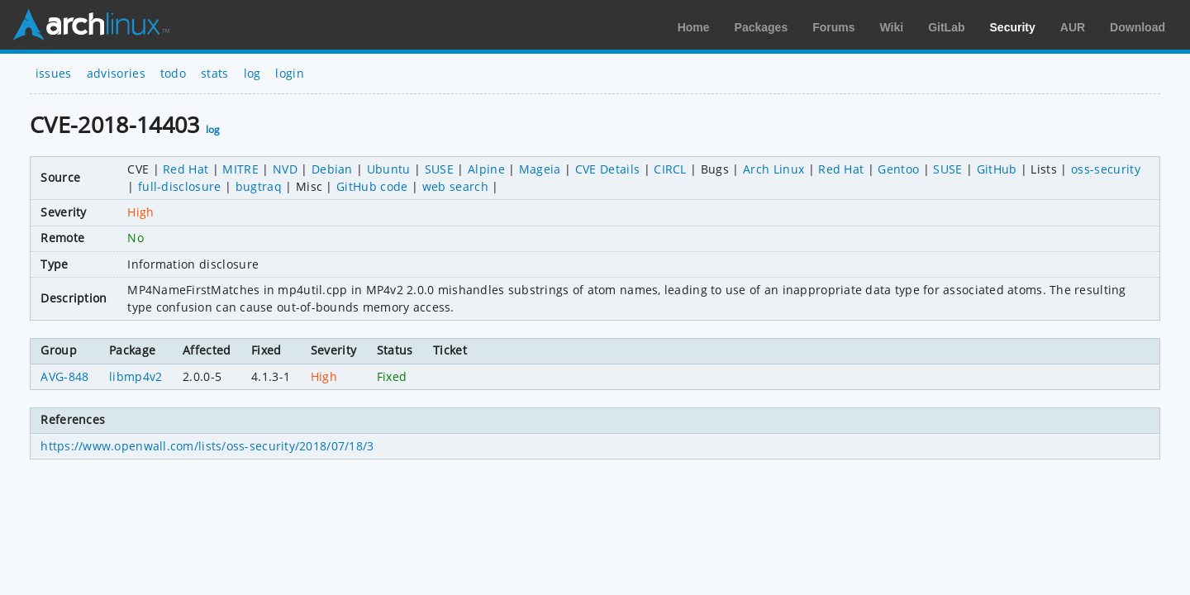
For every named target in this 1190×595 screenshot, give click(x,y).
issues (54, 73)
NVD (285, 169)
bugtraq (259, 186)
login (289, 73)
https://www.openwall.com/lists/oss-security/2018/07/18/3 (207, 446)
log (252, 73)
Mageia (540, 169)
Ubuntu (389, 169)
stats (215, 73)
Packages (761, 27)
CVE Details (607, 169)
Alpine (486, 169)
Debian (332, 169)
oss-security (1105, 169)
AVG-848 (64, 376)
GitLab (946, 27)
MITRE (240, 169)
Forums (833, 27)
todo (173, 73)
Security (1012, 27)
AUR (1072, 27)
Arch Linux (90, 24)
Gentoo (898, 169)
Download (1137, 27)
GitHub (997, 169)
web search (455, 186)
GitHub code (372, 186)
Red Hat (185, 169)
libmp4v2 (136, 376)
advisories (116, 73)
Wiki (892, 27)
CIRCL (670, 169)
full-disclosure (179, 186)
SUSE (439, 169)
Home (694, 27)
